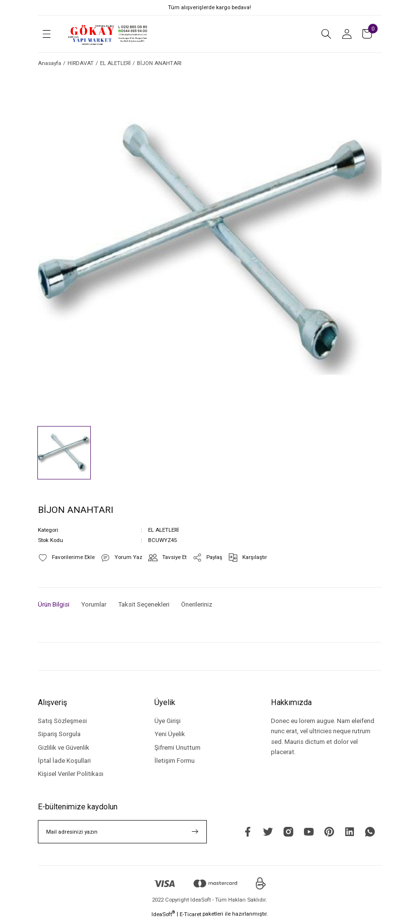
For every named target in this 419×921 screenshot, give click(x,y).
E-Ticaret (190, 914)
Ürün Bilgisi (53, 604)
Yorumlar (93, 604)
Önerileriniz (196, 604)
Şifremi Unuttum (177, 747)
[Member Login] (346, 34)
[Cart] (367, 34)
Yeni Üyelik (169, 734)
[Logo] (108, 34)
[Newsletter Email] (122, 831)
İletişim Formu (174, 760)
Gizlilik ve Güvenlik (63, 747)
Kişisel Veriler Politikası (70, 773)
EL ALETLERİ (163, 529)
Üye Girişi (167, 720)
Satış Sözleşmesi (62, 720)
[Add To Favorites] (66, 557)
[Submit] (195, 831)
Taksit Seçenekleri (143, 604)
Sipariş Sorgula (59, 734)
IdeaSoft (163, 914)
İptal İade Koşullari (64, 760)
